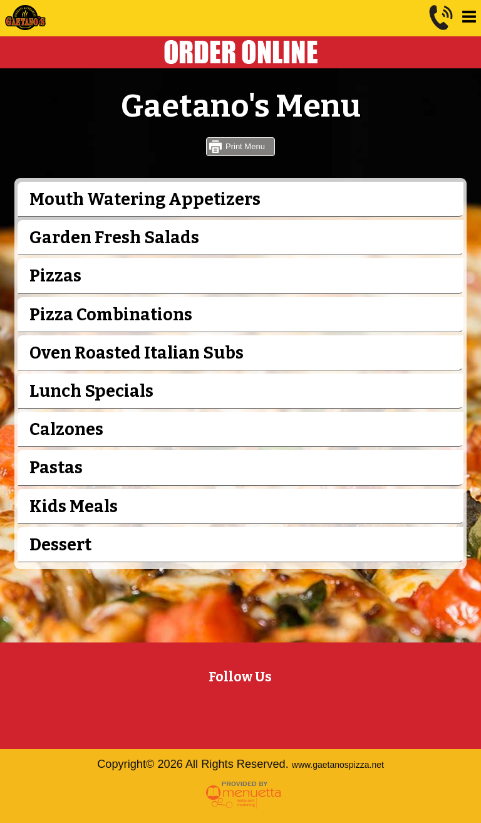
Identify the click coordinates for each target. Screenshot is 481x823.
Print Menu (245, 146)
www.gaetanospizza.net (338, 765)
